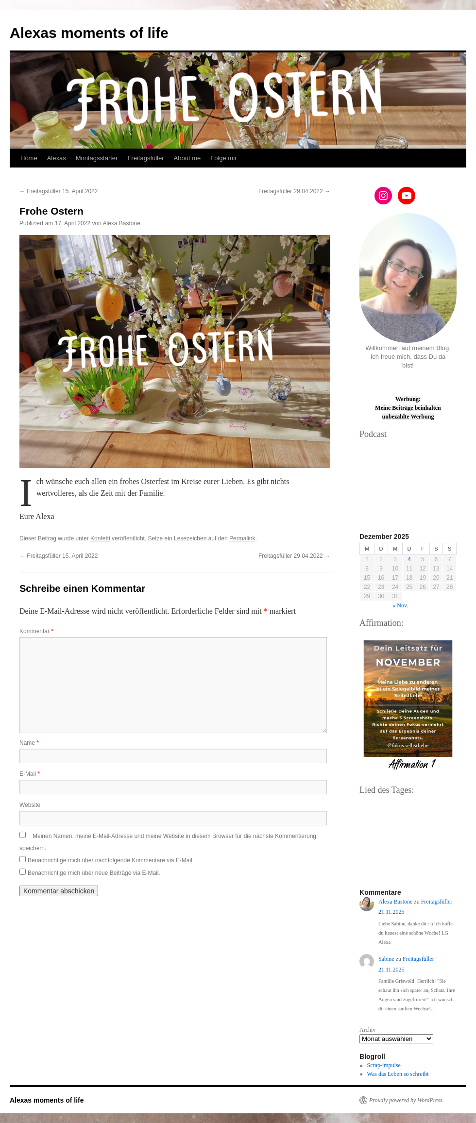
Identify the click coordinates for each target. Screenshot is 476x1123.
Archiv (367, 1029)
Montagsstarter (97, 158)
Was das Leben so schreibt (398, 1074)
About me (187, 158)
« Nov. (400, 605)
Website (29, 805)
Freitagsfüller (145, 158)
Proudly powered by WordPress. (406, 1100)
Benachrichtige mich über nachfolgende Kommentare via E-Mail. (111, 860)
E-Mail (29, 774)
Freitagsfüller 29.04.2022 (294, 191)
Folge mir (223, 158)
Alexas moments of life (89, 33)
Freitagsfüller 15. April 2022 (58, 191)
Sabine (386, 958)
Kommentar (36, 631)
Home (28, 158)
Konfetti (100, 538)
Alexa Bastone (121, 223)
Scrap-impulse (384, 1065)
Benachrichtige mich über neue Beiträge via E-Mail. (94, 873)
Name (29, 742)
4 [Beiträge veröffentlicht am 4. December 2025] (409, 559)
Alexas (56, 158)
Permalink (242, 538)
